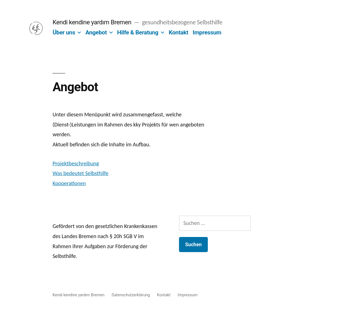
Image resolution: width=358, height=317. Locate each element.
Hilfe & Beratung (137, 32)
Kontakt (178, 32)
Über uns (64, 32)
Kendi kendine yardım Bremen (92, 22)
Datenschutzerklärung (131, 295)
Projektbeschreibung (76, 163)
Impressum (207, 32)
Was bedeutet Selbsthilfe (80, 173)
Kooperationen (69, 183)
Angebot (96, 32)
